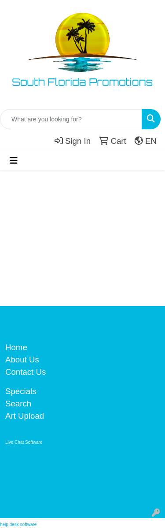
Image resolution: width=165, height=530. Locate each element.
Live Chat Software (24, 442)
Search (18, 403)
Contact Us (25, 371)
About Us (22, 359)
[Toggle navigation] (13, 160)
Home (16, 347)
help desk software (18, 524)
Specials (21, 391)
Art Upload (24, 415)
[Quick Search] (71, 119)
